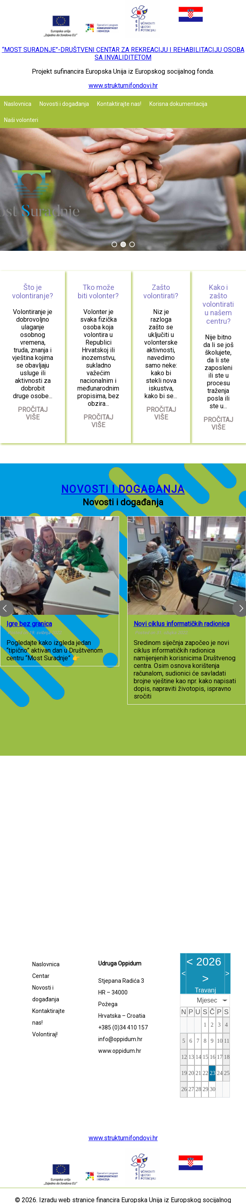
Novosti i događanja (64, 104)
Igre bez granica (29, 623)
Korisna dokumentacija (178, 104)
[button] (114, 244)
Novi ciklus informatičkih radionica (181, 623)
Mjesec (207, 1000)
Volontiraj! (45, 1034)
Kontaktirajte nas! (119, 104)
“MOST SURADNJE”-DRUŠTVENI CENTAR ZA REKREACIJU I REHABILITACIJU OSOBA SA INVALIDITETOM (123, 53)
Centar (41, 976)
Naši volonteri (21, 120)
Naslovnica (17, 104)
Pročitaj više (33, 413)
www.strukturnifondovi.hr (123, 85)
